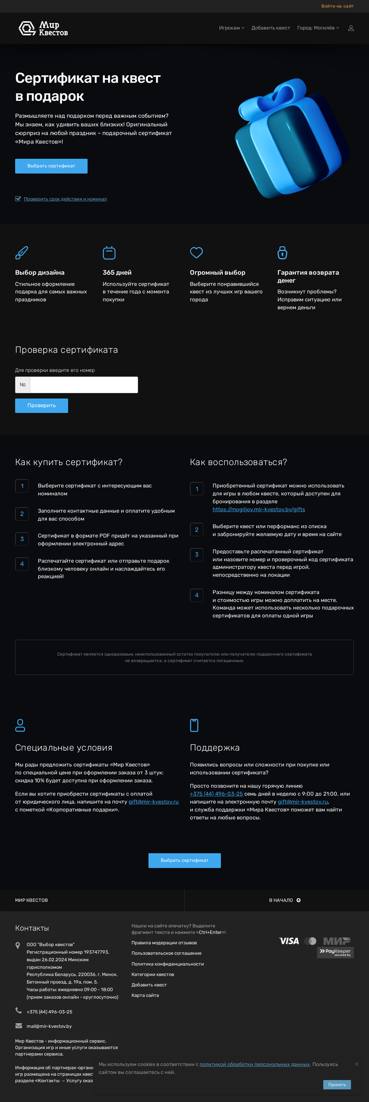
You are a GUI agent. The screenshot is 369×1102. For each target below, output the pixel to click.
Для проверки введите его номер (55, 370)
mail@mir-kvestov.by (49, 1026)
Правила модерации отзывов (164, 942)
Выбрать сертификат (51, 165)
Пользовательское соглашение (166, 953)
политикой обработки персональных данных (255, 1064)
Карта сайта (145, 995)
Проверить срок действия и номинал (61, 199)
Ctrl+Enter (210, 932)
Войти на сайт (337, 6)
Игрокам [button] (231, 28)
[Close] (357, 1063)
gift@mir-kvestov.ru (154, 802)
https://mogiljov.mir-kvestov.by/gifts (259, 509)
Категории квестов (153, 974)
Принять (337, 1084)
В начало (285, 900)
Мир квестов (31, 900)
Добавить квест (271, 28)
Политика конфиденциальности (168, 964)
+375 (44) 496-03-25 (216, 794)
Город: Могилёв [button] (318, 28)
